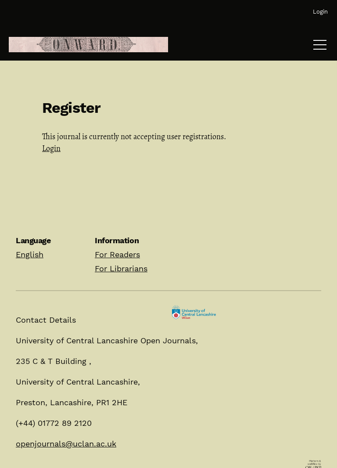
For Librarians (121, 268)
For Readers (117, 254)
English (29, 254)
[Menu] (320, 47)
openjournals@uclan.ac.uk (66, 443)
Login (51, 148)
